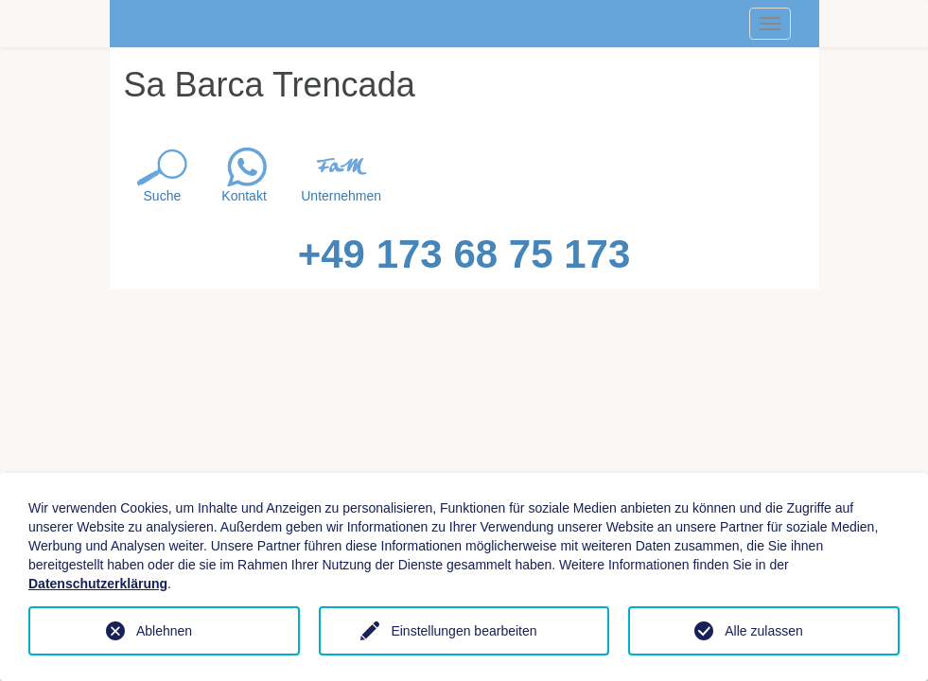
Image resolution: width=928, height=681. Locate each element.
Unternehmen (341, 195)
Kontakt (243, 195)
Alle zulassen (764, 630)
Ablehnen (164, 630)
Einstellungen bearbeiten (463, 630)
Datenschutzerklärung (97, 583)
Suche (163, 195)
